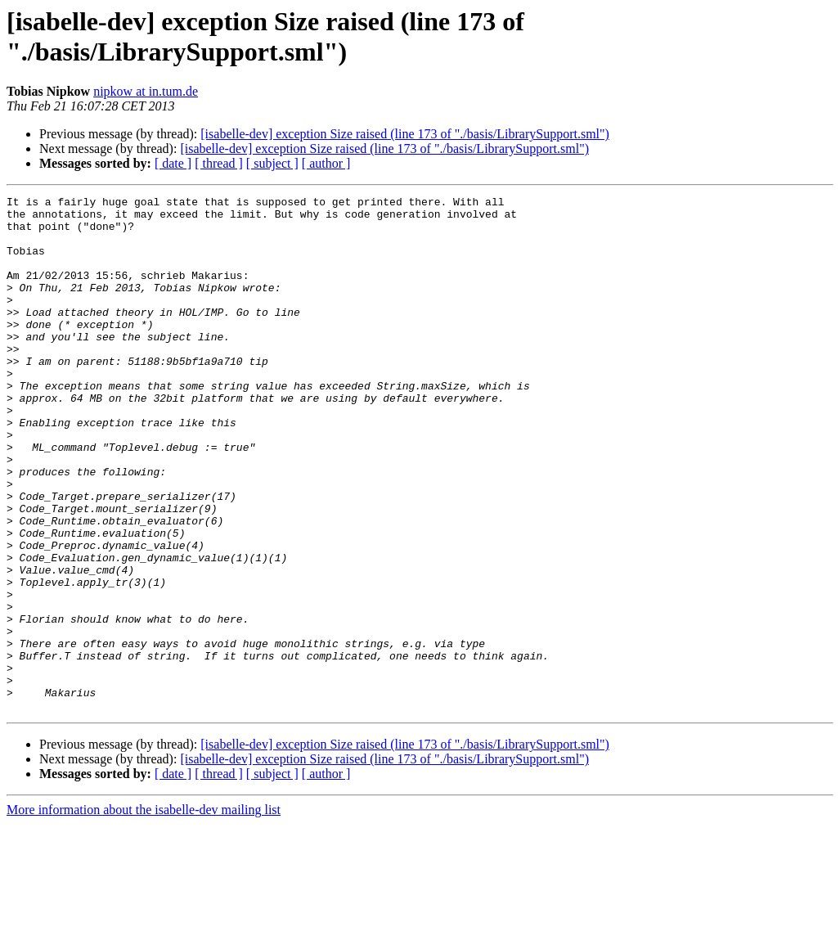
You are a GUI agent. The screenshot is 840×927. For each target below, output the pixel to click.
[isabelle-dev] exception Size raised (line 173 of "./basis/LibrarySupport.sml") (404, 134)
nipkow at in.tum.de (145, 91)
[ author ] (326, 163)
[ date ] (173, 163)
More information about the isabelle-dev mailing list (144, 913)
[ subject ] (272, 163)
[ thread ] (219, 163)
